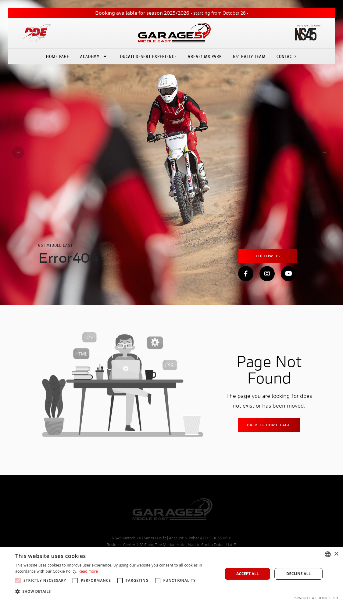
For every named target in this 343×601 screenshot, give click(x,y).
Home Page (57, 54)
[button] (115, 591)
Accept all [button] (247, 573)
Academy (94, 54)
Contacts (287, 54)
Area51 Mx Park (205, 54)
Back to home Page (269, 425)
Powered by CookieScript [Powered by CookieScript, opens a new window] (316, 598)
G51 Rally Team (249, 54)
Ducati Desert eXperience (148, 54)
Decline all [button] (298, 573)
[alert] (171, 574)
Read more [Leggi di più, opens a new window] (88, 571)
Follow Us (268, 256)
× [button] (336, 554)
